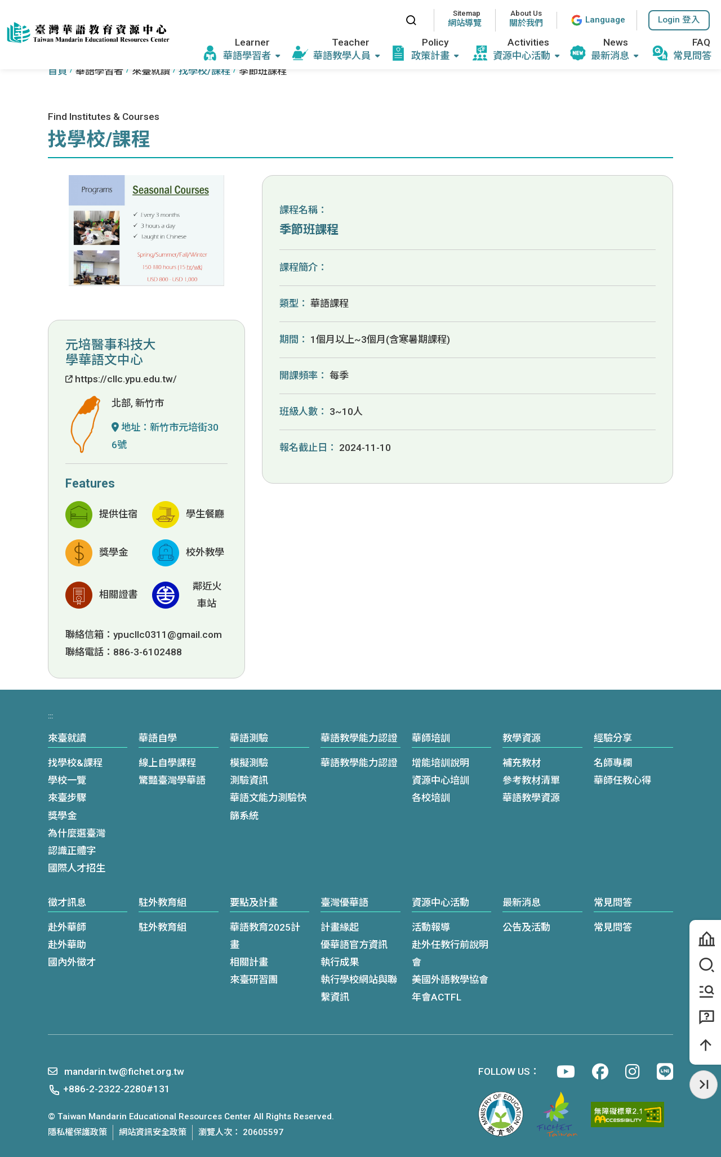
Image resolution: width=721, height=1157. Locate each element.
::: (386, 20)
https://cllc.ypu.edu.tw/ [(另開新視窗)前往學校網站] (121, 379)
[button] (679, 20)
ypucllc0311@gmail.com (167, 634)
